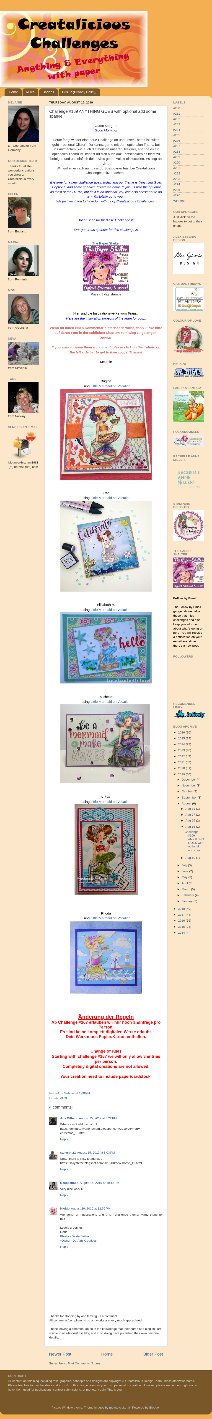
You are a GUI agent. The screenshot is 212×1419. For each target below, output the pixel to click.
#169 (63, 1098)
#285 (176, 135)
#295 (176, 190)
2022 (182, 756)
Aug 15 (190, 826)
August (187, 803)
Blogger (154, 1407)
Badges (48, 92)
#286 (176, 140)
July (185, 865)
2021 (182, 762)
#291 (176, 168)
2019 (182, 774)
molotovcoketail (119, 1407)
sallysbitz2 (68, 1152)
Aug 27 (190, 814)
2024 (182, 744)
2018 (182, 908)
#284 (176, 129)
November (189, 785)
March (186, 889)
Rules (30, 92)
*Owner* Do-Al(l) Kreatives (78, 1240)
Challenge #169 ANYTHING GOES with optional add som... (194, 841)
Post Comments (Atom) (84, 1363)
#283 (176, 124)
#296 (176, 195)
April (185, 883)
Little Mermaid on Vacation (110, 386)
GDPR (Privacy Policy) (79, 92)
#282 (176, 119)
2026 (182, 732)
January (188, 901)
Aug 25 (190, 820)
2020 (182, 768)
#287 (176, 146)
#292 (176, 173)
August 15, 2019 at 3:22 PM (98, 1118)
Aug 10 (190, 857)
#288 (176, 151)
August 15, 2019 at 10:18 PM (99, 1183)
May (185, 877)
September (190, 797)
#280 (176, 108)
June (185, 871)
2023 (182, 750)
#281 (176, 113)
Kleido (65, 1208)
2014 (182, 932)
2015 (182, 926)
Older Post (153, 1354)
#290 (176, 162)
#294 (176, 184)
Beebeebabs (69, 1183)
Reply (64, 1139)
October (188, 791)
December (189, 779)
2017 (182, 914)
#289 (176, 157)
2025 (182, 738)
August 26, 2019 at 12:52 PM (90, 1208)
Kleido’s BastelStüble (74, 1236)
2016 (182, 920)
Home (13, 92)
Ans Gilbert (69, 1118)
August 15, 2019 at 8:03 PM (96, 1152)
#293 (176, 179)
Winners (179, 200)
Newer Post (60, 1354)
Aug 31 (190, 808)
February (188, 895)
